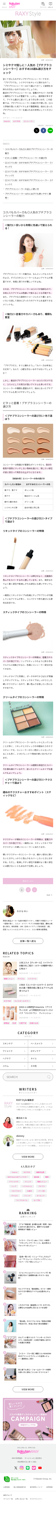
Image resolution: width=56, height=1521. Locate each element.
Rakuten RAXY (15, 5)
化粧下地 (22, 1023)
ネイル (34, 1058)
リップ (13, 1186)
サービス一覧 (8, 1499)
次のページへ (28, 881)
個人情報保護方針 (20, 1487)
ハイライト (32, 978)
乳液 (14, 1023)
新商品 (6, 1023)
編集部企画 (40, 1172)
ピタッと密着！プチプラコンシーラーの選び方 (26, 157)
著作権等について (36, 1487)
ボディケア (35, 1051)
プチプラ (41, 1186)
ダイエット (41, 1195)
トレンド (28, 1181)
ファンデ (27, 1195)
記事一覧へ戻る (28, 941)
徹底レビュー (9, 978)
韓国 (46, 1177)
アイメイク (8, 1051)
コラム (6, 1065)
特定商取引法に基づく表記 (27, 1462)
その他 (34, 1065)
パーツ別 (41, 1191)
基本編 (36, 1177)
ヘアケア (7, 1058)
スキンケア (8, 1043)
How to (7, 121)
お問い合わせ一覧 (21, 1499)
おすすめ (16, 121)
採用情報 (49, 1487)
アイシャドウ (13, 1181)
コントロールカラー (22, 1001)
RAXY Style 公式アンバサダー (18, 1177)
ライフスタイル (21, 1200)
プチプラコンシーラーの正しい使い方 (22, 189)
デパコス (21, 978)
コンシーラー (29, 121)
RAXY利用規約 (17, 1458)
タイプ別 (37, 1200)
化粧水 (29, 1191)
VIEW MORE (28, 1156)
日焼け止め (34, 1023)
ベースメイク (17, 117)
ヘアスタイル (27, 1186)
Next (49, 895)
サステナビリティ (36, 1499)
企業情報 (6, 1487)
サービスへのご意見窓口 (33, 1458)
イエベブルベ (16, 1191)
